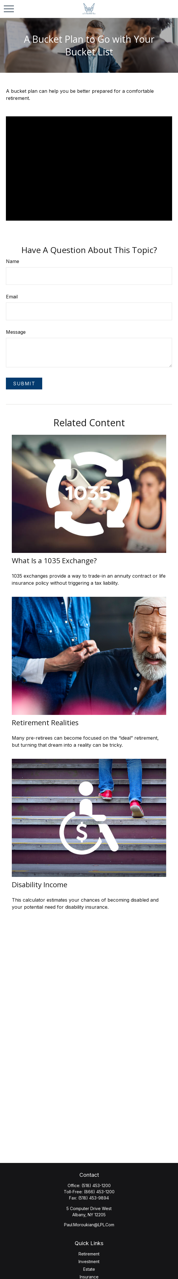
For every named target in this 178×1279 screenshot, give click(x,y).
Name (12, 261)
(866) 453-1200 (99, 1191)
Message (16, 332)
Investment (89, 1261)
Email (12, 297)
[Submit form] (24, 383)
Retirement (89, 1253)
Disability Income (39, 884)
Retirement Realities (45, 722)
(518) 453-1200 (96, 1185)
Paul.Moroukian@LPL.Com (89, 1224)
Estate (89, 1269)
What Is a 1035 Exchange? (54, 560)
